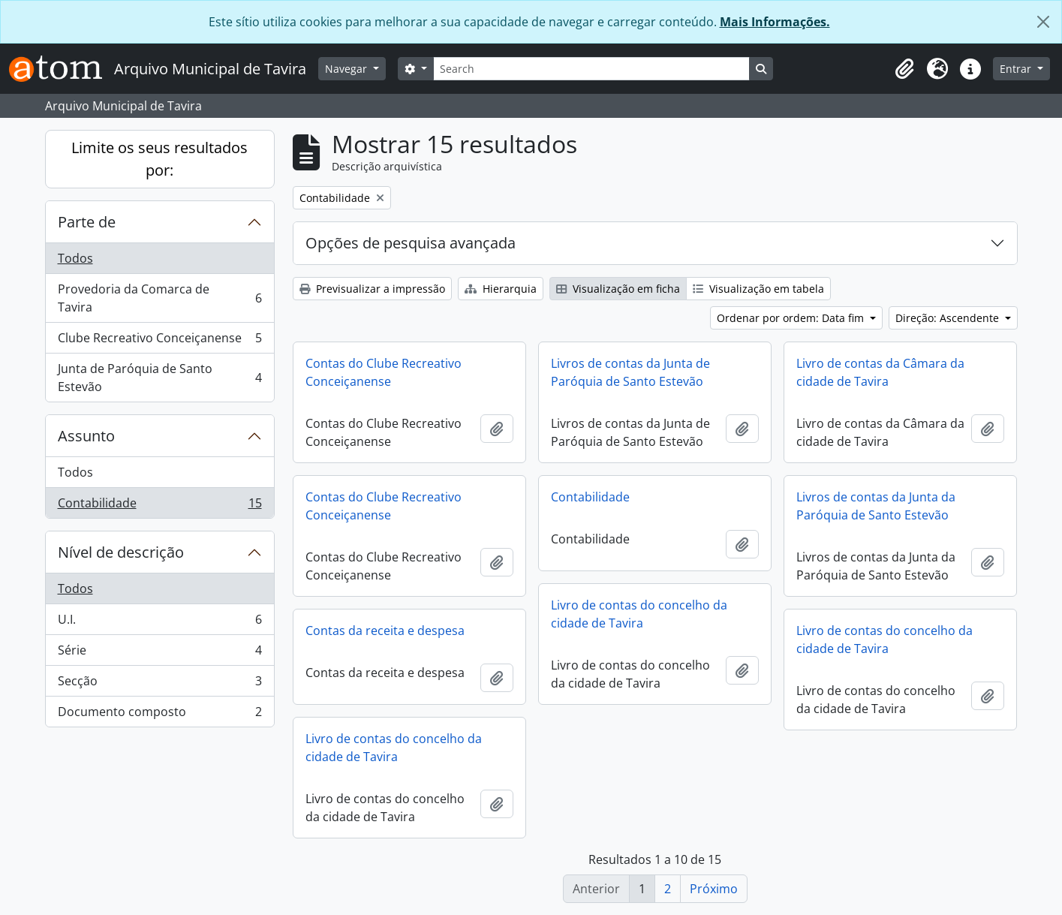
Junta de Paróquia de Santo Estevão (159, 377)
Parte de (87, 222)
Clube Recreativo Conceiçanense (159, 341)
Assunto (86, 436)
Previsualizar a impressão (372, 288)
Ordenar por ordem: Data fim (792, 318)
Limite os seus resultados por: (159, 158)
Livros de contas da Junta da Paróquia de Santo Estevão (875, 506)
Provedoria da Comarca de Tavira (159, 298)
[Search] (591, 68)
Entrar (1017, 69)
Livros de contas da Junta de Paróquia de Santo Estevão (630, 372)
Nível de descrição (121, 552)
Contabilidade (159, 506)
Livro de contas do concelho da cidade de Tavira (639, 614)
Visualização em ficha (618, 288)
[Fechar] (1043, 22)
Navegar (347, 69)
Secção (159, 684)
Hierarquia (501, 288)
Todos (75, 258)
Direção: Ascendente (948, 318)
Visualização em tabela (758, 288)
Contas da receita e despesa (385, 630)
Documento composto (159, 715)
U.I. (159, 622)
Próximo (714, 888)
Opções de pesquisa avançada (410, 243)
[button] (904, 69)
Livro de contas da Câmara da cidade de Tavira (880, 372)
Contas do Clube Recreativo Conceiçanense (383, 372)
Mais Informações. (775, 22)
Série (159, 653)
